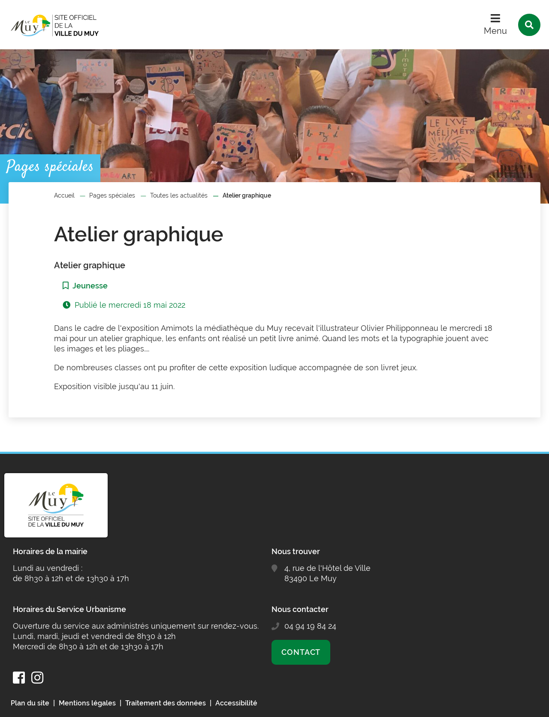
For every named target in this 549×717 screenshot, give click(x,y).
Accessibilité (236, 703)
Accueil (64, 195)
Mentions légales (87, 703)
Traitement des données (165, 703)
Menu (495, 31)
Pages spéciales (112, 195)
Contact (300, 652)
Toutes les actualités (179, 195)
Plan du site (30, 703)
